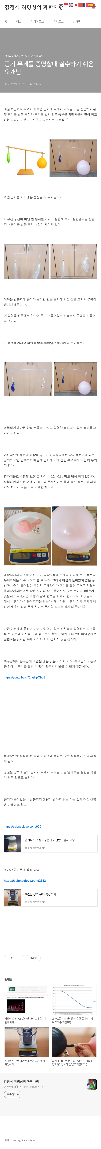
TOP (93, 1142)
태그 (19, 21)
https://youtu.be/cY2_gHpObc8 (24, 677)
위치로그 (58, 21)
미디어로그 (37, 21)
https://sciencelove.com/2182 (25, 880)
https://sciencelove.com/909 (22, 826)
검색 (85, 7)
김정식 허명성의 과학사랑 (34, 7)
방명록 (77, 21)
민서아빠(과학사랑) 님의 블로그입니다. (24, 1086)
